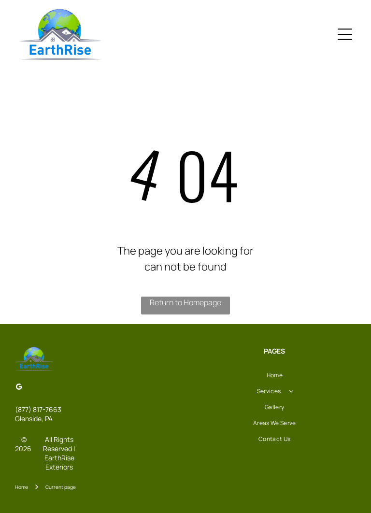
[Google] (19, 388)
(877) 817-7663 (38, 409)
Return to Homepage (185, 302)
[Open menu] (345, 34)
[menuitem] (274, 375)
